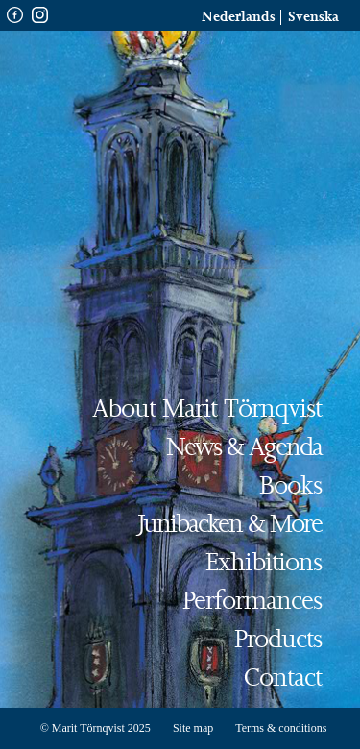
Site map (193, 728)
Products (278, 640)
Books (290, 486)
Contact (283, 678)
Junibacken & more (229, 525)
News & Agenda (244, 448)
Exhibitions (263, 563)
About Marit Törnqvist (207, 409)
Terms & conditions (280, 728)
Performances (252, 601)
